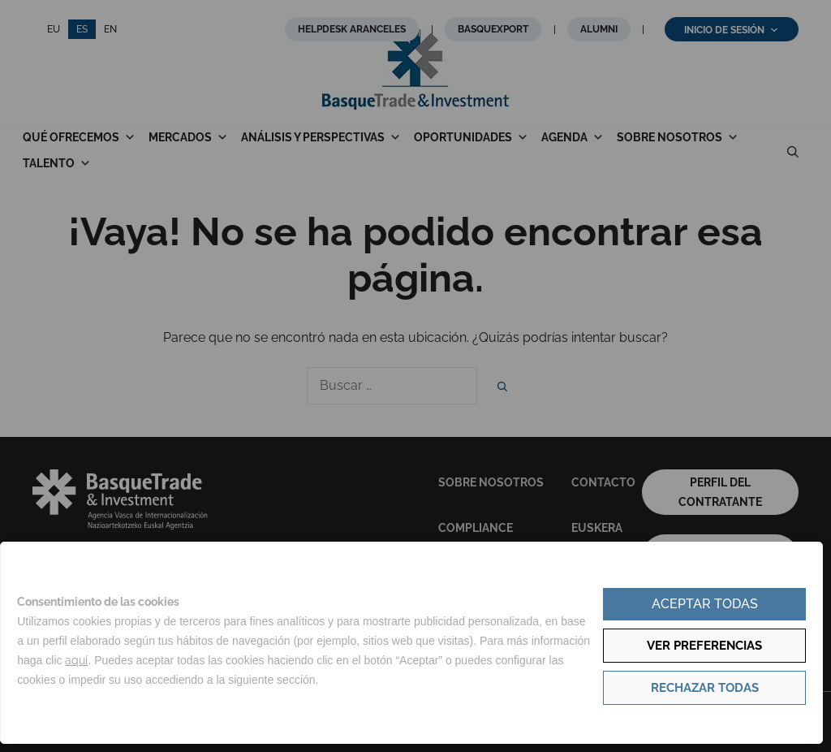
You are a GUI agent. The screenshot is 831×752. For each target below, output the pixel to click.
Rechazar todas (705, 688)
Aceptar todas (705, 604)
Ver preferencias (704, 645)
